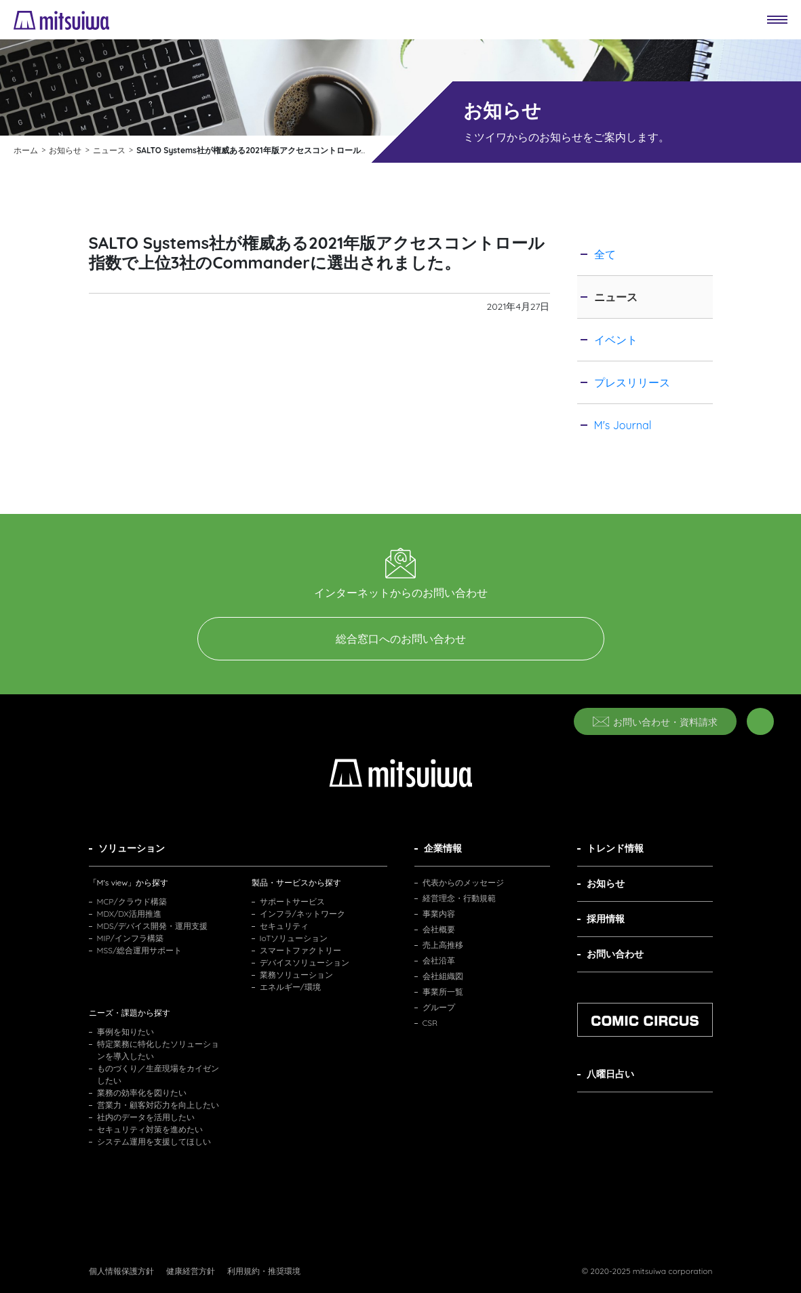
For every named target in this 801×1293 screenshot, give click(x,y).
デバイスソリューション (304, 962)
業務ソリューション (296, 975)
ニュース (616, 297)
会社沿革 (439, 960)
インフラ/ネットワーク (302, 914)
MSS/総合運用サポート (139, 950)
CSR (430, 1023)
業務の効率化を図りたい (142, 1093)
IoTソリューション (294, 938)
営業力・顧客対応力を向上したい (158, 1105)
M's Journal (623, 425)
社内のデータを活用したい (146, 1117)
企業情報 (443, 848)
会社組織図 (443, 976)
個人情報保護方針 (121, 1271)
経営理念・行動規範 (459, 898)
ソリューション (131, 848)
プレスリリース (632, 382)
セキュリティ (284, 926)
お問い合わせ (615, 954)
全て (605, 254)
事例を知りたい (125, 1032)
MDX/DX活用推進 (129, 914)
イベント (616, 339)
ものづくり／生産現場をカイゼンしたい (158, 1074)
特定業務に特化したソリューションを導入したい (158, 1050)
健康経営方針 (190, 1271)
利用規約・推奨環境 (263, 1271)
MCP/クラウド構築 (132, 901)
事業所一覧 (443, 992)
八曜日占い (610, 1074)
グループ (439, 1007)
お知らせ (606, 883)
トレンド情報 (615, 848)
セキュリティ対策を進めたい (150, 1129)
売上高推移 (443, 945)
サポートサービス (292, 901)
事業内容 (439, 914)
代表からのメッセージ (463, 882)
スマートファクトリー (300, 950)
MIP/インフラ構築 (130, 938)
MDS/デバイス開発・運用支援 (152, 926)
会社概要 (439, 929)
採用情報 (606, 919)
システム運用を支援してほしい (154, 1141)
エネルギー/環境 (290, 987)
